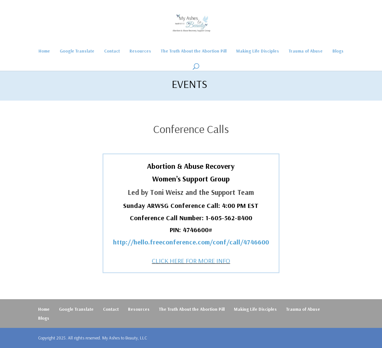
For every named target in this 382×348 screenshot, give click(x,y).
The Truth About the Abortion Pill (193, 51)
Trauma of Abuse (306, 51)
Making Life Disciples (257, 51)
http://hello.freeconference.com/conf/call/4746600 (191, 242)
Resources (140, 51)
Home (44, 51)
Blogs (338, 51)
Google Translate (77, 51)
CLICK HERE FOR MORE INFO (191, 260)
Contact (112, 51)
